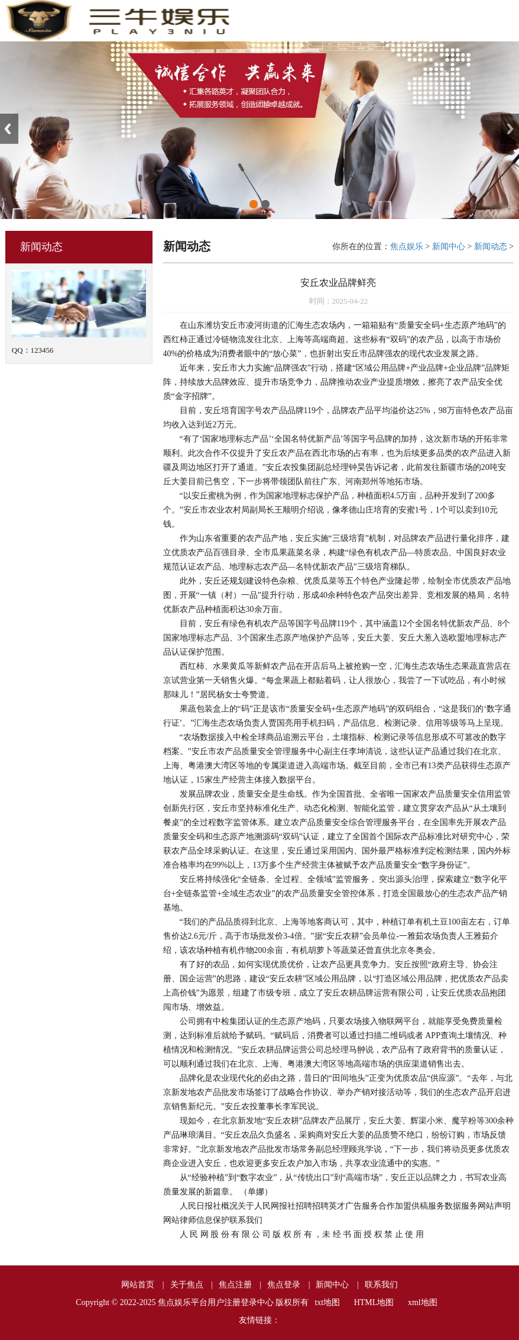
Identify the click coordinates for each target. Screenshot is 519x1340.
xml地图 (422, 1302)
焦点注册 (235, 1284)
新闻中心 (448, 246)
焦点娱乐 (406, 246)
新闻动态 (490, 246)
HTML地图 (374, 1302)
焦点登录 (283, 1284)
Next (510, 129)
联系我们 (381, 1284)
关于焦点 (186, 1284)
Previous (9, 129)
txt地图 (327, 1302)
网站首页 (137, 1284)
